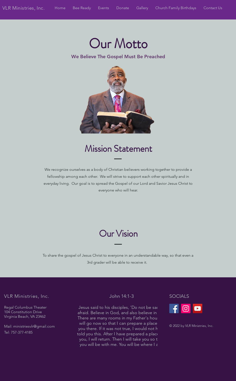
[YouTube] (197, 308)
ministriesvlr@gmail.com (34, 326)
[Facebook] (174, 308)
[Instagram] (185, 308)
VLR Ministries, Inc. (23, 8)
